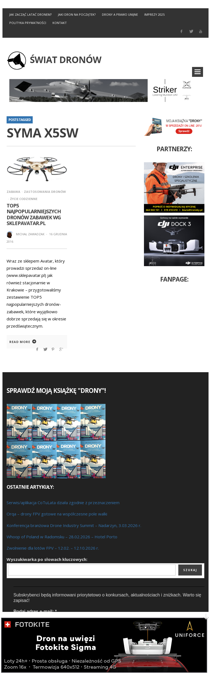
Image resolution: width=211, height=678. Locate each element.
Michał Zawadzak (30, 234)
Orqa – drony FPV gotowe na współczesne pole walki (57, 514)
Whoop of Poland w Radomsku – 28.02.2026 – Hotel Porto (62, 536)
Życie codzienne (23, 199)
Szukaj (190, 570)
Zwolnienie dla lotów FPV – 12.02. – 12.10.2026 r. (53, 548)
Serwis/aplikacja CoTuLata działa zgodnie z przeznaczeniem (63, 502)
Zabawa (13, 192)
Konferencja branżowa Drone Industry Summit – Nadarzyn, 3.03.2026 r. (74, 525)
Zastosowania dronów (45, 192)
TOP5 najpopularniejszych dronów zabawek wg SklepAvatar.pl (34, 214)
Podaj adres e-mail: (35, 611)
